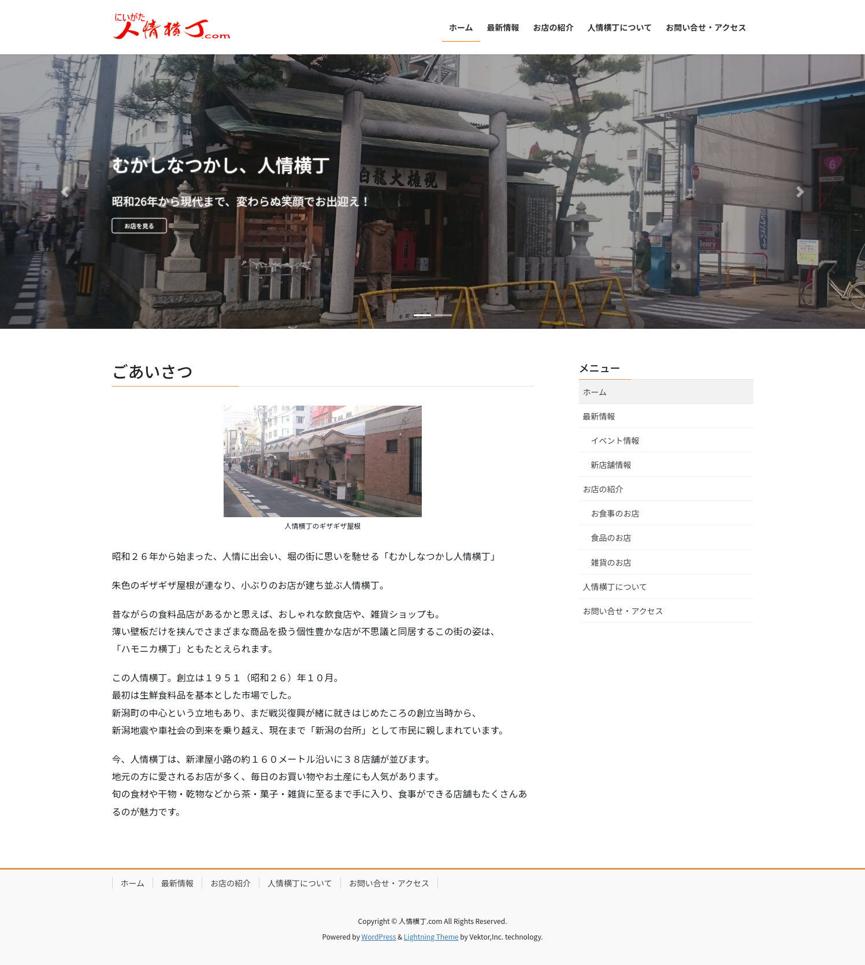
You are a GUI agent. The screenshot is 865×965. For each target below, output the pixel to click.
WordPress (379, 936)
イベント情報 (615, 440)
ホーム (595, 392)
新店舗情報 (611, 464)
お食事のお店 (615, 513)
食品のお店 (611, 537)
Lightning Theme (431, 936)
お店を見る (163, 229)
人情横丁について (615, 586)
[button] (65, 191)
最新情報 (599, 416)
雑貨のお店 (611, 562)
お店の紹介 (603, 489)
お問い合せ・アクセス (623, 611)
